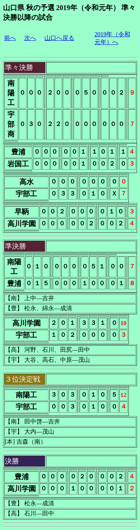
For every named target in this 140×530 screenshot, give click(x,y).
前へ (10, 38)
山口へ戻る (59, 38)
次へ (30, 38)
